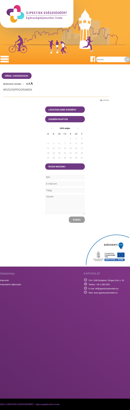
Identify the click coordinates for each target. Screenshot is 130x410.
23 (76, 153)
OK (127, 59)
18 (48, 153)
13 (59, 148)
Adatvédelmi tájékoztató (10, 284)
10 (82, 143)
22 (70, 153)
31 (82, 157)
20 (59, 153)
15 (70, 148)
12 (54, 148)
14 (65, 148)
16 (76, 148)
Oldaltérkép (7, 273)
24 (82, 153)
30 (76, 157)
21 (65, 153)
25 (48, 157)
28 (65, 157)
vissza (104, 100)
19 (54, 153)
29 (70, 157)
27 (59, 157)
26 (54, 157)
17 (82, 148)
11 (48, 148)
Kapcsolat (4, 280)
